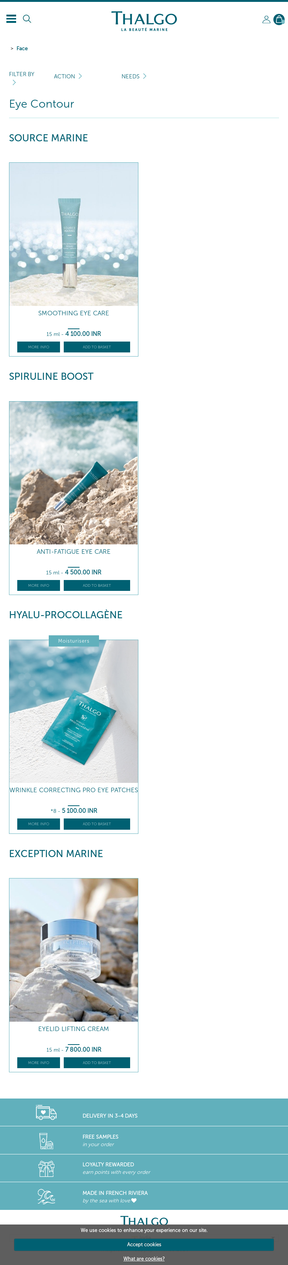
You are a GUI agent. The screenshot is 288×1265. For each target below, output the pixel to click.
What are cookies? (144, 1259)
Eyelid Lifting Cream (73, 1029)
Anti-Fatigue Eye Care (74, 551)
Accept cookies (144, 1244)
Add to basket (97, 347)
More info (38, 347)
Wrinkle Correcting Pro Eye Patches (73, 790)
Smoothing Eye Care (73, 313)
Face (22, 48)
